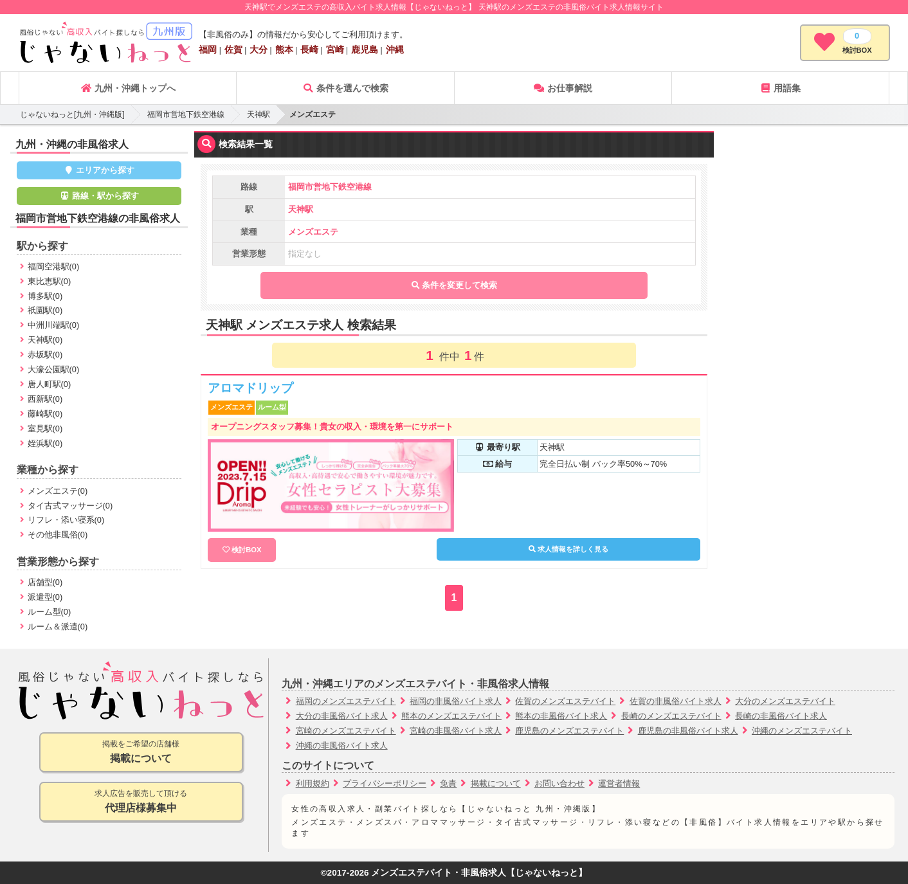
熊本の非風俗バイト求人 (561, 716)
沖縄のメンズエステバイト (802, 730)
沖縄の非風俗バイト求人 (342, 745)
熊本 (284, 49)
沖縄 (395, 49)
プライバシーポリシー (384, 783)
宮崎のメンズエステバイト (346, 730)
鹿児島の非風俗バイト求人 (688, 730)
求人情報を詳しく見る (568, 549)
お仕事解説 (562, 88)
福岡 (208, 49)
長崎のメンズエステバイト (671, 716)
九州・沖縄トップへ (128, 88)
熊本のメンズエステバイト (451, 716)
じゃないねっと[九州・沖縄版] (72, 114)
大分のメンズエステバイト (785, 701)
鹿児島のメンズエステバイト (569, 730)
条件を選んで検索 (345, 88)
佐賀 (233, 49)
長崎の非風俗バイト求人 (781, 716)
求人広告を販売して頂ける (141, 802)
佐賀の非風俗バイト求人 (676, 701)
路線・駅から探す (99, 196)
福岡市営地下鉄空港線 (185, 114)
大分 (259, 49)
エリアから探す (99, 170)
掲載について (496, 783)
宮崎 (335, 49)
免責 (448, 783)
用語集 (780, 88)
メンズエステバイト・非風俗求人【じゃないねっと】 (479, 873)
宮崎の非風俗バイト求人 (456, 730)
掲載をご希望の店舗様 (141, 752)
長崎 (309, 49)
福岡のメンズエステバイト (346, 701)
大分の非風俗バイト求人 (342, 716)
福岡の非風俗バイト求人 (456, 701)
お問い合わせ (559, 783)
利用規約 (312, 783)
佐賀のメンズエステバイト (565, 701)
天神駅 (258, 114)
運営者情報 (619, 783)
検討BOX (246, 550)
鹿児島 (364, 49)
